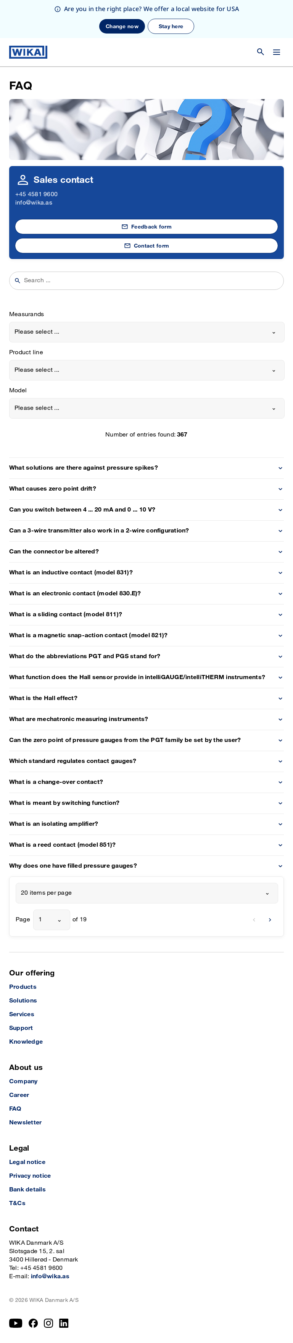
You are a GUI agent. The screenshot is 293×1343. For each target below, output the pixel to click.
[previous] (254, 920)
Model (18, 390)
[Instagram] (48, 1323)
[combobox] (147, 332)
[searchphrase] (151, 281)
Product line (26, 352)
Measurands (26, 314)
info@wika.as (33, 202)
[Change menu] (276, 52)
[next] (270, 920)
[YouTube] (16, 1323)
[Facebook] (33, 1323)
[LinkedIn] (64, 1323)
